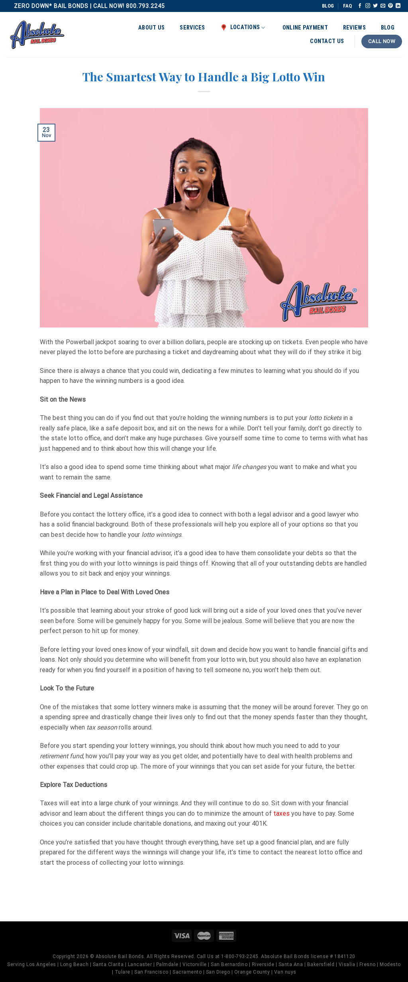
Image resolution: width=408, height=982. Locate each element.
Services (192, 27)
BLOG (328, 6)
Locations (242, 28)
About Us (151, 27)
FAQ (347, 6)
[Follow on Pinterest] (390, 6)
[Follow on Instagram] (367, 6)
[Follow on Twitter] (375, 6)
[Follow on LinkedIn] (398, 6)
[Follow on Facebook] (359, 6)
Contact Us (327, 41)
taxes (281, 813)
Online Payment (305, 27)
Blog (387, 27)
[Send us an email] (383, 6)
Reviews (354, 27)
